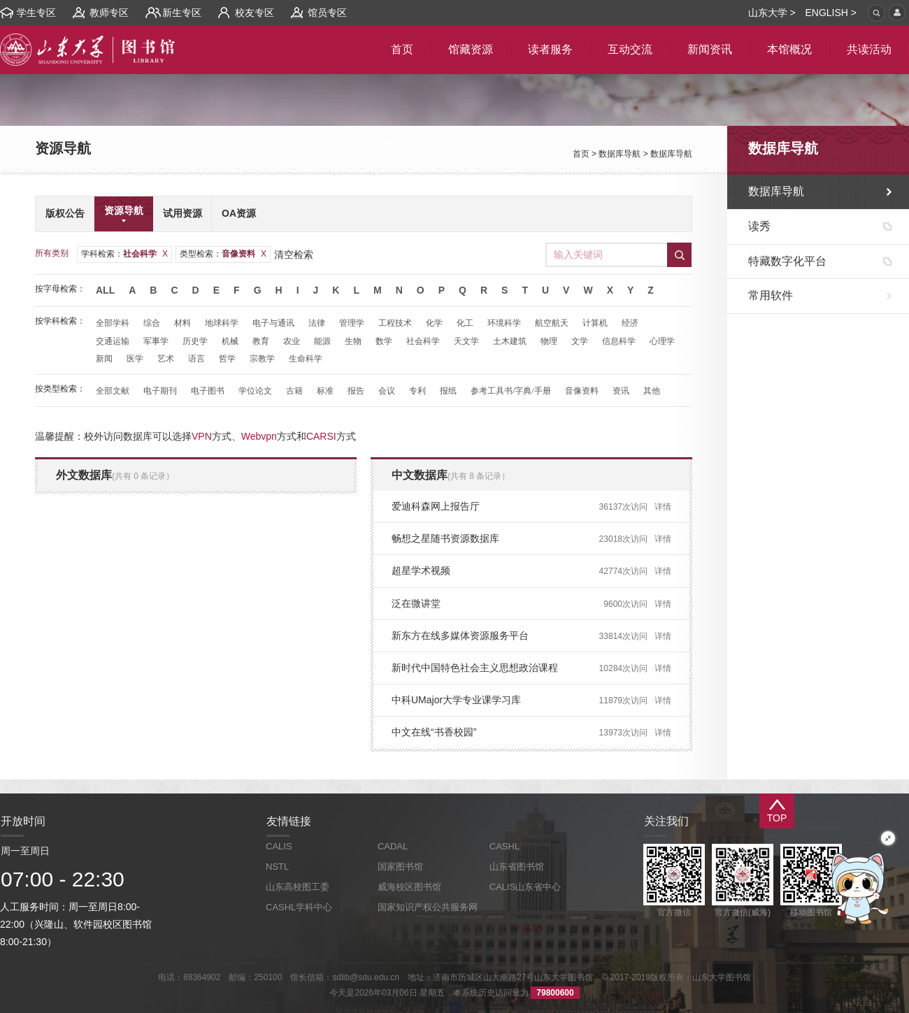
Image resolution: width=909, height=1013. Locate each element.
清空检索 (293, 254)
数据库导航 (619, 154)
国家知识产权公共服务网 (428, 907)
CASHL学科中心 (299, 907)
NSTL (277, 866)
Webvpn (259, 436)
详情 (662, 507)
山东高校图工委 (297, 887)
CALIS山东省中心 (525, 887)
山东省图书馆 (516, 866)
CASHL (504, 846)
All (105, 290)
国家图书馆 (400, 866)
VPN (202, 436)
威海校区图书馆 (409, 887)
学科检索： (124, 254)
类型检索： (223, 254)
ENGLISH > (831, 12)
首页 (581, 154)
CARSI (321, 436)
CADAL (393, 846)
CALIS (279, 846)
